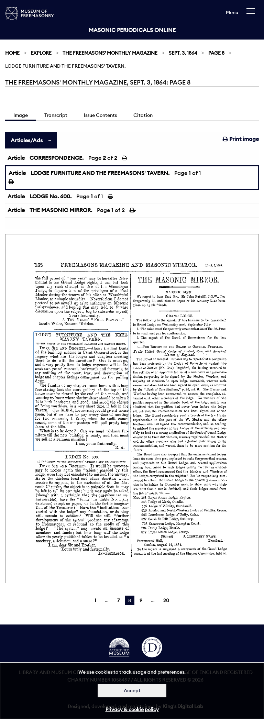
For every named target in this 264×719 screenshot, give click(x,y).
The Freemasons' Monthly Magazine (110, 53)
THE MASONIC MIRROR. (61, 210)
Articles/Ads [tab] (27, 140)
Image (20, 115)
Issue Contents (100, 115)
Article (16, 157)
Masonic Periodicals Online (132, 29)
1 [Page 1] (95, 600)
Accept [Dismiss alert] (132, 690)
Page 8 (216, 53)
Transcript (55, 115)
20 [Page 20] (166, 600)
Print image (241, 138)
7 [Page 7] (118, 600)
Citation (143, 115)
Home (12, 53)
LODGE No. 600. (51, 196)
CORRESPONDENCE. (57, 157)
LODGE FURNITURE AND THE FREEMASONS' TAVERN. (100, 172)
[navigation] (252, 14)
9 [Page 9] (141, 600)
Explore (41, 53)
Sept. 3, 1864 (183, 53)
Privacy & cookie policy (132, 709)
